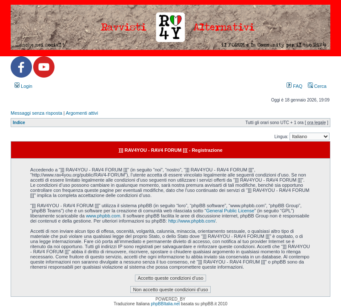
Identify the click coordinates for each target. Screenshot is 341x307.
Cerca (317, 86)
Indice (19, 122)
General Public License (230, 210)
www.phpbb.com (103, 215)
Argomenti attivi (82, 113)
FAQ (294, 86)
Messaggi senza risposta (36, 113)
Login (23, 86)
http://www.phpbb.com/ (191, 220)
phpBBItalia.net (165, 303)
